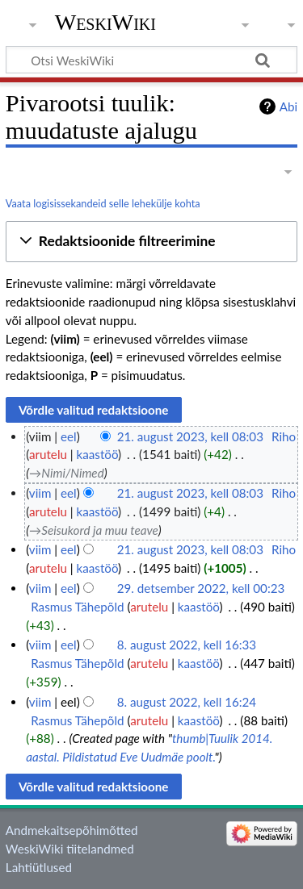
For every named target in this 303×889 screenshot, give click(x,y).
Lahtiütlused (39, 867)
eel (69, 436)
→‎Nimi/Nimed (66, 472)
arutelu (48, 454)
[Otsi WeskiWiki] (151, 60)
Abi (288, 106)
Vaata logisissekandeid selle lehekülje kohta (103, 203)
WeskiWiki (105, 22)
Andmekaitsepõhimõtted (72, 830)
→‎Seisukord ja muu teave (93, 530)
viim (40, 493)
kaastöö (98, 454)
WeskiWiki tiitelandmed (70, 848)
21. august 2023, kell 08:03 (190, 436)
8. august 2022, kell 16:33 (187, 644)
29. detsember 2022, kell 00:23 (201, 588)
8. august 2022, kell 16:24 (187, 702)
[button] (151, 241)
